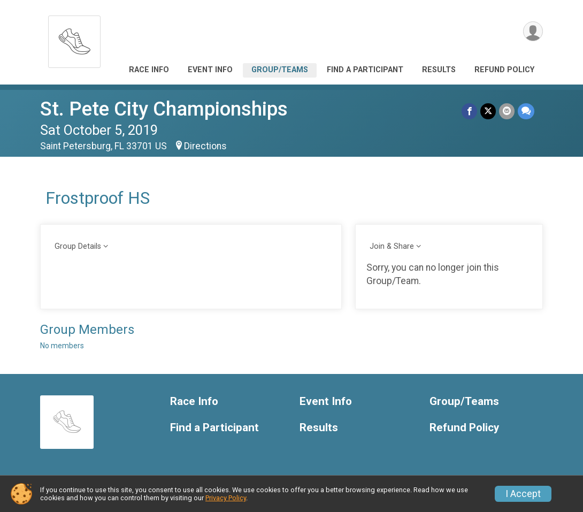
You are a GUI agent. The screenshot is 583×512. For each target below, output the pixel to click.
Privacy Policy (225, 498)
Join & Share (392, 246)
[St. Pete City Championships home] (74, 38)
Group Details (78, 246)
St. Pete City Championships (164, 108)
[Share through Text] (526, 111)
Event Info (210, 69)
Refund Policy (504, 69)
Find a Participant (365, 69)
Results (439, 69)
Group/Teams (279, 69)
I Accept (523, 493)
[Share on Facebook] (469, 111)
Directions (205, 146)
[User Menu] (533, 31)
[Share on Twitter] (488, 111)
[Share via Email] (507, 111)
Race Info (149, 69)
